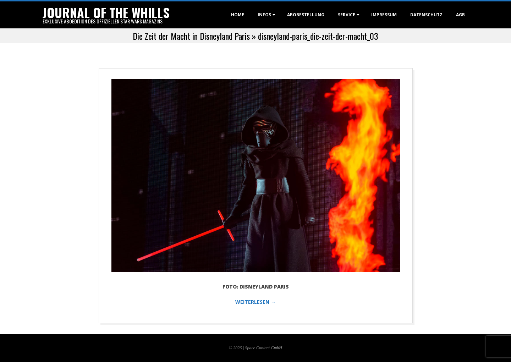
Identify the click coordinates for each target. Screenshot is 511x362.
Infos (264, 15)
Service (346, 15)
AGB (460, 15)
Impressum (384, 15)
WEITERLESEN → (255, 301)
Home (237, 15)
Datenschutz (426, 15)
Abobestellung (305, 15)
